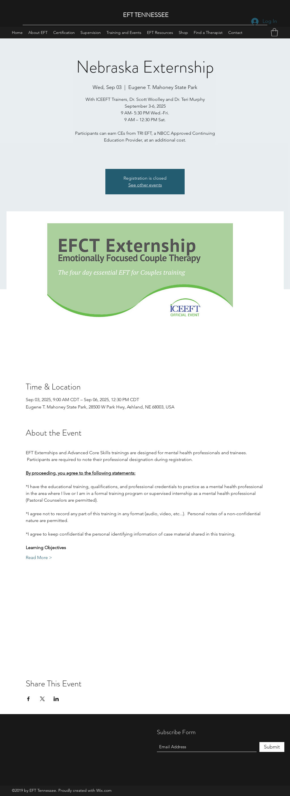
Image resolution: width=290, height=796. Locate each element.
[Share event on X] (42, 699)
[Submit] (271, 747)
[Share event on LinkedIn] (56, 699)
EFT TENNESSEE (146, 14)
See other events (145, 185)
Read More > (39, 557)
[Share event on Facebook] (28, 699)
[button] (274, 32)
